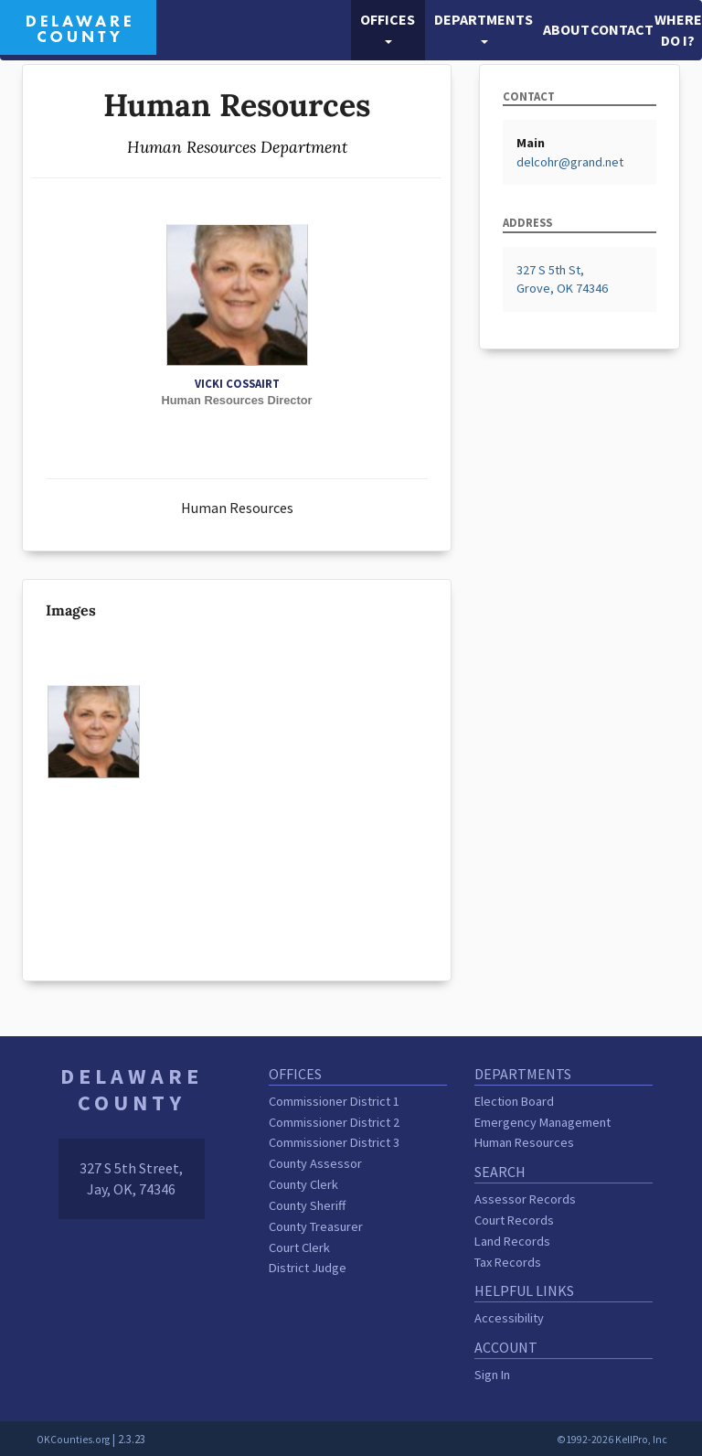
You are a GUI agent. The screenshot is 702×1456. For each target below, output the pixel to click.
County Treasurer (316, 1226)
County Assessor (315, 1163)
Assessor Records (525, 1199)
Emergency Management (542, 1122)
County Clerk (303, 1184)
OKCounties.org (73, 1439)
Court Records (514, 1220)
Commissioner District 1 (334, 1101)
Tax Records (507, 1262)
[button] (388, 30)
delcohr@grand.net (569, 162)
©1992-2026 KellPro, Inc (612, 1439)
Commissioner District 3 (334, 1142)
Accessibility (509, 1318)
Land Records (512, 1241)
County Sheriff (307, 1205)
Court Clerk (299, 1247)
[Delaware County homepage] (78, 25)
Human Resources (524, 1142)
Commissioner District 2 (334, 1122)
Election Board (514, 1101)
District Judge (307, 1267)
